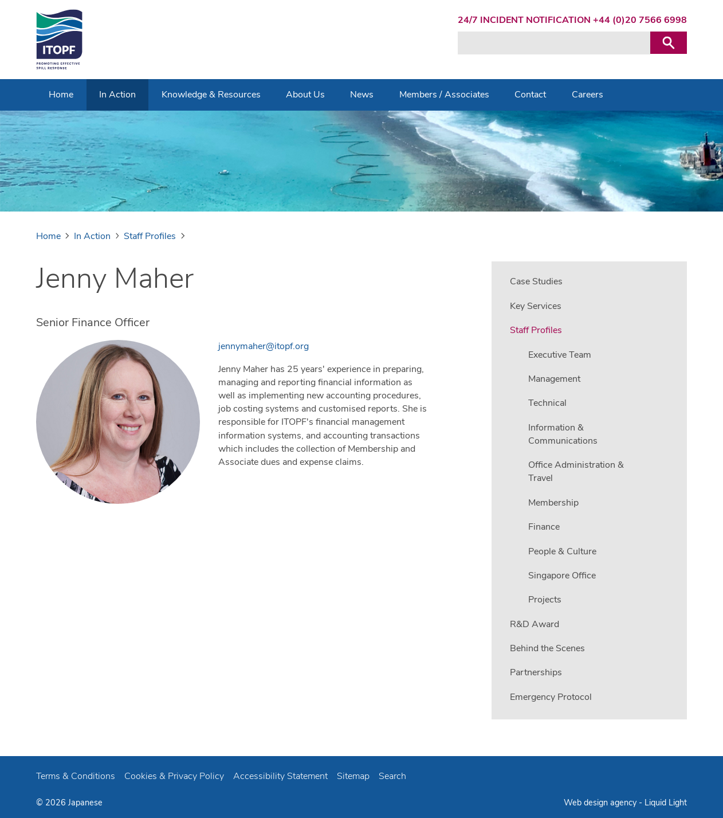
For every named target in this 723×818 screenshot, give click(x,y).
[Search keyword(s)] (554, 43)
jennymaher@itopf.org (263, 346)
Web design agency (601, 802)
